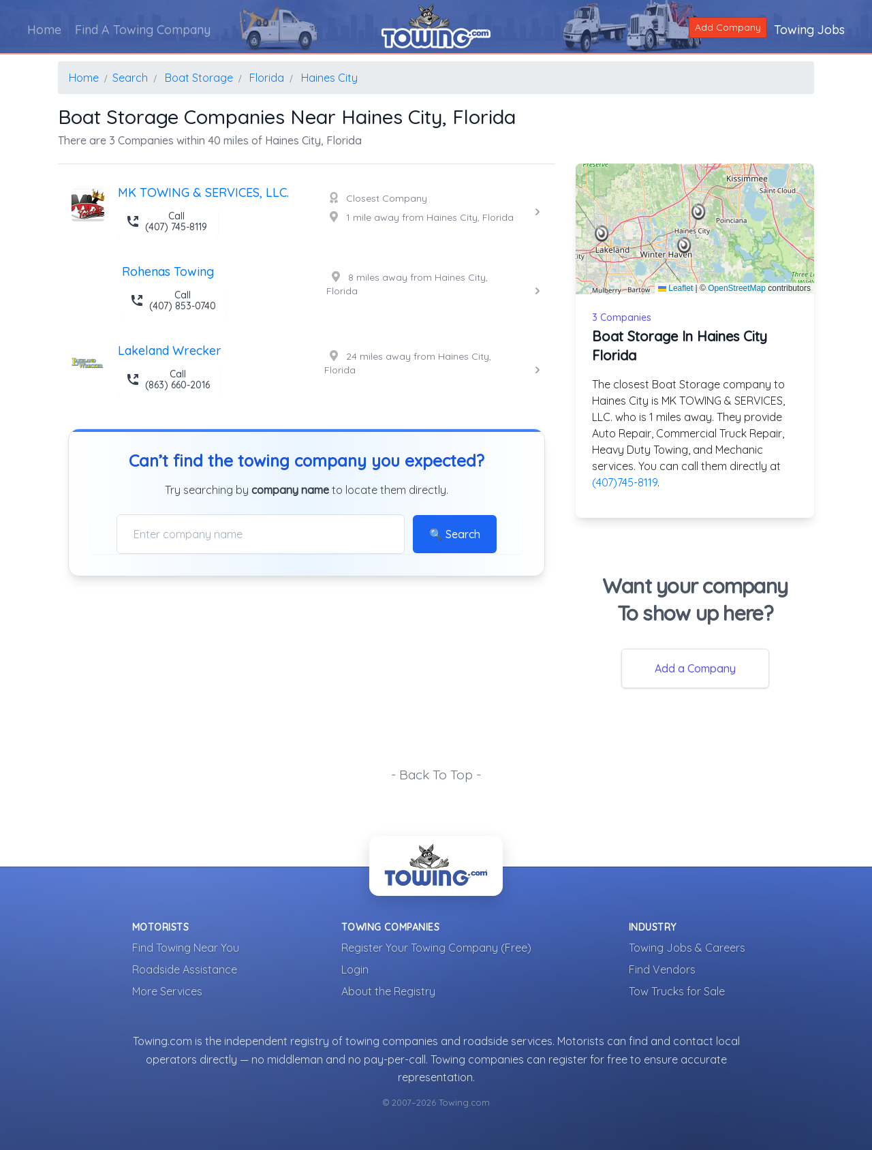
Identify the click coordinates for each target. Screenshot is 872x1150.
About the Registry (388, 991)
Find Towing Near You (185, 947)
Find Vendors (662, 969)
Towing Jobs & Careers (687, 947)
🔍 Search (454, 534)
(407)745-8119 (624, 482)
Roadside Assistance (184, 969)
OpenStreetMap (737, 288)
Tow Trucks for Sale (677, 991)
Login (355, 969)
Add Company (728, 27)
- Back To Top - (436, 774)
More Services (167, 991)
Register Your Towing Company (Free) (436, 947)
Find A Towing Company (143, 29)
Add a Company (695, 668)
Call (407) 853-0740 (173, 300)
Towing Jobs (809, 29)
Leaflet (675, 288)
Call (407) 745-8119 (166, 221)
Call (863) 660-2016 (168, 379)
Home (44, 29)
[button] (698, 211)
